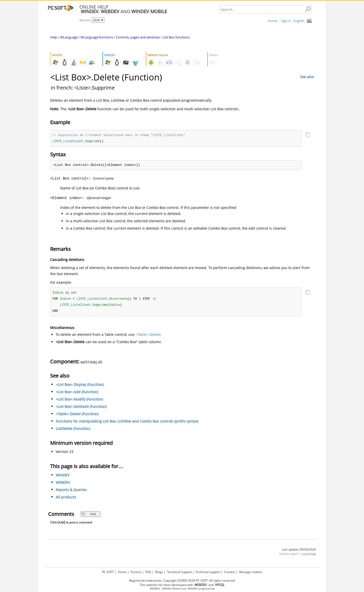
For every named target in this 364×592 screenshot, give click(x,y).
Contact (229, 572)
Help (53, 37)
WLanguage (69, 37)
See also (307, 76)
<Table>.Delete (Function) (77, 415)
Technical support (207, 572)
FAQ (148, 572)
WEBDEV (63, 483)
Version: (85, 20)
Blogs (159, 572)
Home (272, 20)
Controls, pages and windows (138, 37)
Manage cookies (250, 572)
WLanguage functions (96, 37)
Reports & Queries (71, 491)
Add (88, 515)
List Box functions (176, 37)
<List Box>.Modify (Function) (79, 400)
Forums (136, 572)
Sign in (286, 20)
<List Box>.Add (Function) (77, 393)
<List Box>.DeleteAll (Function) (81, 408)
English (299, 20)
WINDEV (62, 476)
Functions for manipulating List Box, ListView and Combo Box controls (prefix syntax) (127, 422)
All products (66, 498)
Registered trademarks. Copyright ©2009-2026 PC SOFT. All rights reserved (182, 580)
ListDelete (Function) (73, 430)
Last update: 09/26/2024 (299, 551)
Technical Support (179, 572)
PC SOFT (108, 572)
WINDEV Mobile (171, 588)
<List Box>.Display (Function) (80, 386)
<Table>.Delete (147, 336)
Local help (309, 555)
